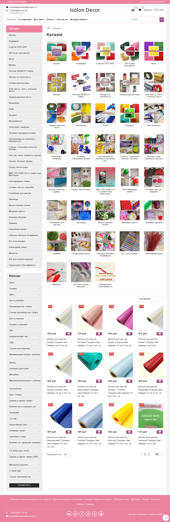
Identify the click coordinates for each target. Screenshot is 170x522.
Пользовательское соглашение (68, 499)
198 (156, 454)
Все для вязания (17, 241)
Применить (24, 485)
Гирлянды (13, 199)
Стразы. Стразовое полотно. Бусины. (23, 148)
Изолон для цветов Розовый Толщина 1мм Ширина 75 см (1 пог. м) (89, 342)
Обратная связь (121, 499)
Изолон (12, 35)
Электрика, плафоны (19, 127)
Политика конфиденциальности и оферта (30, 499)
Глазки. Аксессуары (18, 167)
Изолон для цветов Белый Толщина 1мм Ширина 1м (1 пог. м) (57, 342)
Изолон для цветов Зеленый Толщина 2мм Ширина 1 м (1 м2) (149, 440)
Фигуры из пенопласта (20, 77)
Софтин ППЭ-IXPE (18, 47)
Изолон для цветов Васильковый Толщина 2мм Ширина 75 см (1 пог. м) (58, 442)
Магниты (13, 253)
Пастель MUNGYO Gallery (21, 71)
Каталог (11, 19)
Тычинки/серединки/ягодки (22, 133)
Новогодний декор (18, 247)
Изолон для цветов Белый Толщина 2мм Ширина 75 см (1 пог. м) (58, 390)
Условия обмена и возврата (98, 499)
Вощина (13, 115)
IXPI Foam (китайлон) (19, 53)
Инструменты (15, 121)
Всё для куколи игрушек (21, 259)
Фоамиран (14, 41)
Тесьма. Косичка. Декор (20, 161)
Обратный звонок (17, 13)
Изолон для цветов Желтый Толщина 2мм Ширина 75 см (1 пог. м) (119, 440)
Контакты (62, 19)
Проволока (14, 103)
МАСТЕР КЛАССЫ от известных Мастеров (25, 174)
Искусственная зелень (20, 205)
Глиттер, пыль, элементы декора (25, 155)
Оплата (50, 19)
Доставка (39, 19)
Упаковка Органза (17, 217)
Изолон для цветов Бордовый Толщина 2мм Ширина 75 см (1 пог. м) (150, 390)
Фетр (11, 59)
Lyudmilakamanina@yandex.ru (23, 7)
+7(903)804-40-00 (18, 10)
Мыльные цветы (17, 211)
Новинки (13, 223)
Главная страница (85, 504)
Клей (11, 109)
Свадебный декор (17, 229)
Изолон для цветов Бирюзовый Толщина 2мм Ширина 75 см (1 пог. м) (88, 391)
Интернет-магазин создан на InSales (146, 514)
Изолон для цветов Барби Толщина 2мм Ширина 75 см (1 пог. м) (119, 342)
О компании (24, 19)
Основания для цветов (20, 193)
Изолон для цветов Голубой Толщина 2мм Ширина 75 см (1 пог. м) (89, 440)
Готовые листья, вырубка (21, 187)
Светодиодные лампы (19, 181)
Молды (12, 65)
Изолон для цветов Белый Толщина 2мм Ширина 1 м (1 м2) (148, 342)
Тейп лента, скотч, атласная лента (23, 90)
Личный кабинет (79, 19)
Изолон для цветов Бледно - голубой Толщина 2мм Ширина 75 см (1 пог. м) (120, 391)
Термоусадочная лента (20, 97)
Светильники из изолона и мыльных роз (22, 140)
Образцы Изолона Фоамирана (23, 235)
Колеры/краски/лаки (19, 83)
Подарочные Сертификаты (22, 265)
